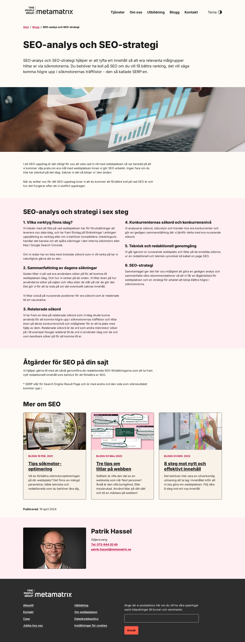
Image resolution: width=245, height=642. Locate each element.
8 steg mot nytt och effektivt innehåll (185, 466)
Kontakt (191, 12)
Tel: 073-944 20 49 (104, 544)
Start (26, 27)
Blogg (175, 12)
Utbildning (156, 12)
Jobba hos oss (33, 625)
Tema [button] (215, 12)
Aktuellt (28, 605)
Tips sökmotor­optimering (45, 466)
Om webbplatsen (85, 612)
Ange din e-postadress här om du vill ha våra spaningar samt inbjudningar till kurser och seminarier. (161, 607)
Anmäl (131, 630)
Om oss (136, 12)
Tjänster (118, 12)
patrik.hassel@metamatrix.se (111, 549)
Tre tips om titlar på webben (113, 466)
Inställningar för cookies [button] (90, 625)
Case (26, 618)
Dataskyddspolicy (86, 618)
